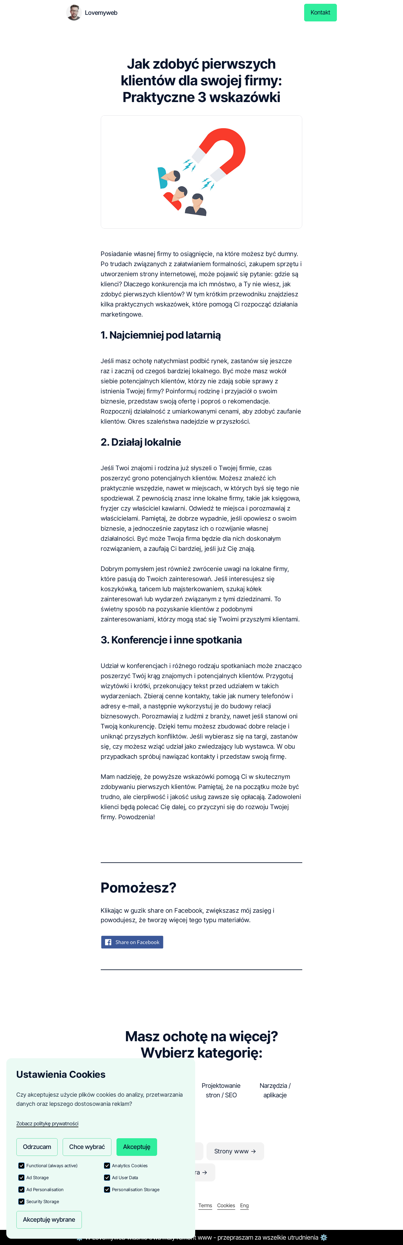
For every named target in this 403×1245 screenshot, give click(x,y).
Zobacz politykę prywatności (47, 1122)
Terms (205, 1205)
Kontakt (320, 12)
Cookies (226, 1205)
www (205, 1237)
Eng (244, 1205)
